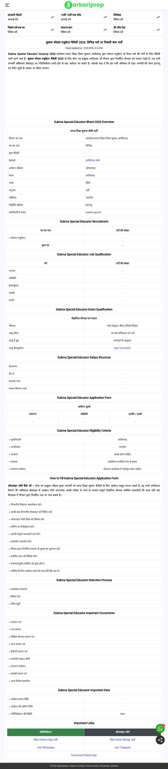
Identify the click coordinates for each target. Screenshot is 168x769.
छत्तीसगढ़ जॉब (93, 160)
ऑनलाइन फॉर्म (122, 732)
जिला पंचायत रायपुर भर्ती (45, 739)
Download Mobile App (84, 755)
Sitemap (114, 766)
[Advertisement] (84, 95)
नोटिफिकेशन (46, 732)
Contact (81, 766)
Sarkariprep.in (63, 766)
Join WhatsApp (45, 747)
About (73, 766)
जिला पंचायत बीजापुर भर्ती (122, 739)
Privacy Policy (92, 766)
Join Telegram (122, 747)
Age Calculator (122, 347)
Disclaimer (104, 766)
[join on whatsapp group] (160, 728)
